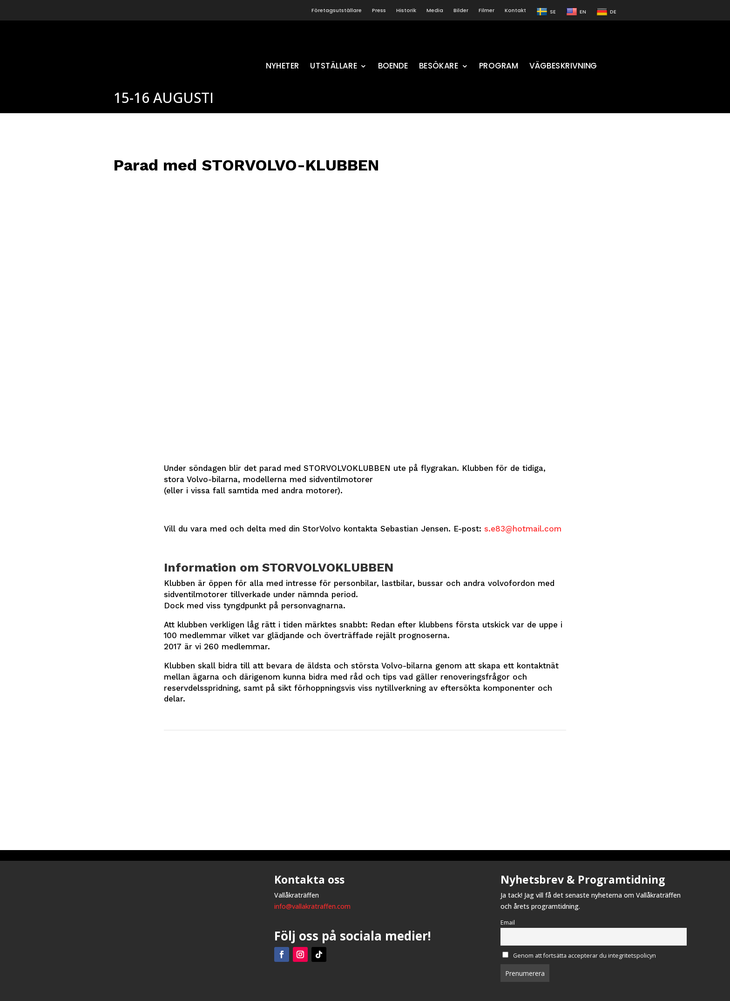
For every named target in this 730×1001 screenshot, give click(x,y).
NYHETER (282, 66)
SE (546, 12)
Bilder (460, 10)
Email (507, 922)
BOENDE (393, 66)
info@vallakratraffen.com (312, 906)
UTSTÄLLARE (333, 66)
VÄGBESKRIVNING (563, 66)
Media (434, 10)
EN (576, 12)
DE (606, 12)
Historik (406, 10)
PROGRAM (499, 66)
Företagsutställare (336, 10)
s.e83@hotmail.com (522, 528)
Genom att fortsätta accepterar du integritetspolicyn (579, 956)
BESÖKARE (438, 66)
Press (379, 10)
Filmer (486, 10)
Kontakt (515, 10)
